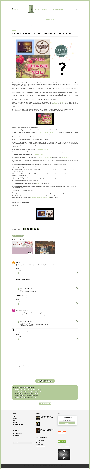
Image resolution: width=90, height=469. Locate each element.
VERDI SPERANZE (43, 23)
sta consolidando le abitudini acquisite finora (40, 197)
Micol (17, 329)
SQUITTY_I (27, 23)
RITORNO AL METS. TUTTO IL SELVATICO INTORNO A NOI (28, 391)
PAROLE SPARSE (55, 23)
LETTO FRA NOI (49, 23)
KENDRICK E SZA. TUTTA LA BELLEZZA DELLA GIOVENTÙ (28, 389)
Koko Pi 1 (41, 132)
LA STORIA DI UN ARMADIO (17, 433)
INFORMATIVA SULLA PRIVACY (18, 424)
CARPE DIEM (65, 23)
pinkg (17, 310)
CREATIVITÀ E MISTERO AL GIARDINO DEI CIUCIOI (26, 395)
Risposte (19, 270)
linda (17, 262)
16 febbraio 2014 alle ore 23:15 (25, 279)
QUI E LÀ (60, 23)
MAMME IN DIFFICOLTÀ (39, 444)
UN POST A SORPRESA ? (45, 404)
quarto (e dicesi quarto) (60, 102)
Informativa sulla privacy (16, 368)
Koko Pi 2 (47, 132)
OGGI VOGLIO (38, 442)
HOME (23, 23)
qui (66, 152)
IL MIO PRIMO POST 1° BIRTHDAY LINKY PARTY (45, 381)
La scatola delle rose (38, 154)
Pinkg (37, 183)
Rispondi (17, 268)
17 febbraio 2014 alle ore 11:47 (27, 288)
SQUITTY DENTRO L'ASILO (40, 440)
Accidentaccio (65, 157)
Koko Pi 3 (52, 132)
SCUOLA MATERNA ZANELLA (40, 446)
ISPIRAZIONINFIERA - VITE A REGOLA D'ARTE (42, 448)
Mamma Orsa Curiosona (42, 149)
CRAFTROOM (32, 23)
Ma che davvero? (46, 167)
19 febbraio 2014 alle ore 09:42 (23, 329)
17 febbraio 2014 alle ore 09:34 (25, 295)
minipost (55, 103)
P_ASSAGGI (37, 23)
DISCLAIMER (15, 422)
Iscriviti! (67, 423)
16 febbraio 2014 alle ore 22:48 (23, 262)
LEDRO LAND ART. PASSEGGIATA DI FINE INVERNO (26, 393)
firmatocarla (18, 279)
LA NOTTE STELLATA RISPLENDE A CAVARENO (25, 397)
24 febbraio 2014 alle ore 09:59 (27, 321)
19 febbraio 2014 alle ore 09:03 (23, 310)
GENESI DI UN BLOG (16, 435)
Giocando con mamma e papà (45, 157)
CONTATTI (15, 426)
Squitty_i (14, 30)
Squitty (21, 288)
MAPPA (14, 420)
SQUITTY (14, 416)
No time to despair (24, 222)
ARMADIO (15, 418)
